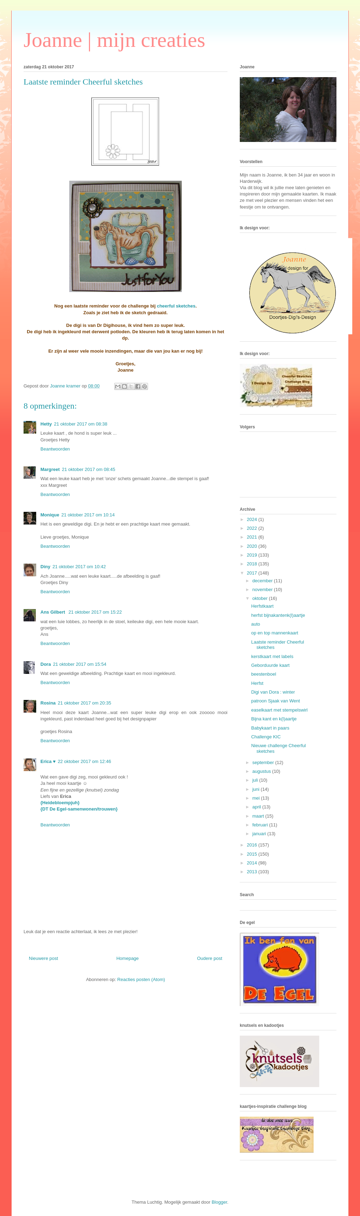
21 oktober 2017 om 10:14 (88, 514)
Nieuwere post (43, 958)
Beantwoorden (55, 449)
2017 (252, 573)
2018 (252, 563)
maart (258, 816)
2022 (252, 528)
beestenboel (263, 674)
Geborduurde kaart (270, 665)
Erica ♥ (48, 761)
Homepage (127, 958)
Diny (45, 566)
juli (255, 780)
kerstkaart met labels (272, 656)
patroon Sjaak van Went (275, 700)
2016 (252, 845)
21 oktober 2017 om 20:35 (84, 703)
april (257, 806)
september (263, 762)
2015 (252, 854)
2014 (252, 863)
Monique (49, 514)
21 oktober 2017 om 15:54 (80, 664)
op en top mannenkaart (274, 632)
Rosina (48, 703)
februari (260, 824)
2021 (252, 537)
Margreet (50, 469)
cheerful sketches (176, 306)
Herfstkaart (262, 606)
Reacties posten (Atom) (141, 979)
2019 (252, 555)
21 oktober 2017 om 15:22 (95, 612)
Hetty (46, 424)
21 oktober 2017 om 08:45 (88, 469)
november (263, 589)
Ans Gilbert (53, 612)
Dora (45, 664)
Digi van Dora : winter (273, 692)
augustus (262, 771)
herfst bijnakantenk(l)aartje (278, 615)
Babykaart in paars (270, 728)
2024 (252, 519)
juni (256, 789)
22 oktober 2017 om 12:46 (84, 761)
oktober (260, 598)
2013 (252, 871)
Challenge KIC (266, 736)
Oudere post (209, 958)
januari (260, 833)
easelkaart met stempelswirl (279, 710)
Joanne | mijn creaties (114, 39)
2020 (252, 546)
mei (256, 798)
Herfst (257, 683)
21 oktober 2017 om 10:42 (79, 566)
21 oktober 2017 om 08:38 (81, 424)
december (263, 580)
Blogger (219, 1202)
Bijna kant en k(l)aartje (273, 718)
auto (255, 624)
